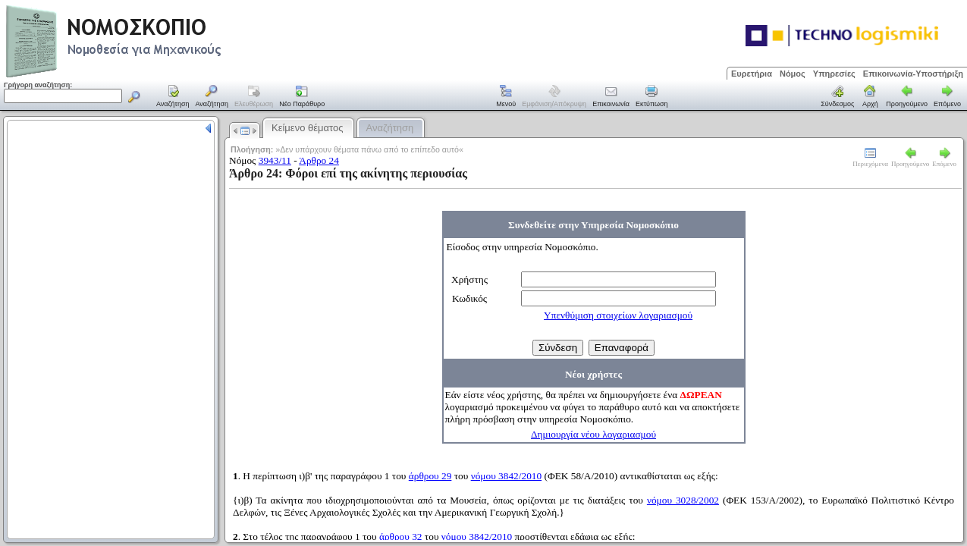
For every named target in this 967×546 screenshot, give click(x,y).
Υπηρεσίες (834, 73)
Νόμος (792, 73)
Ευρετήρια (751, 73)
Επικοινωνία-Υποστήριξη (913, 73)
